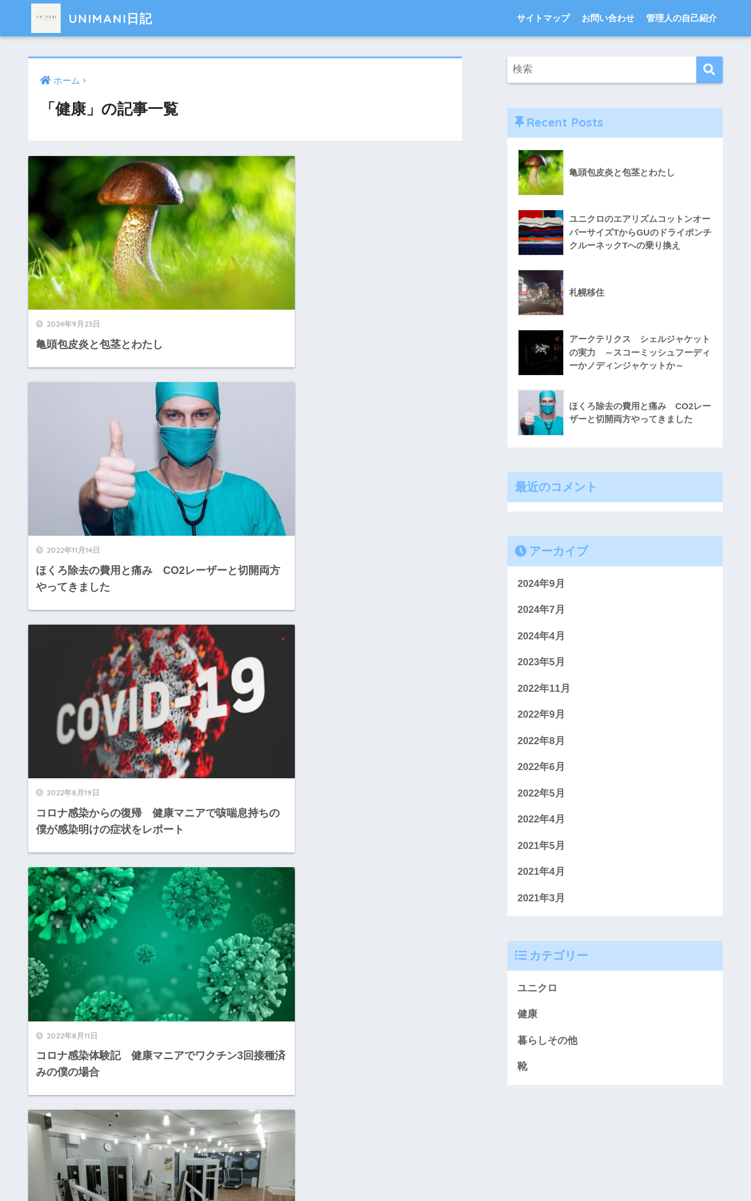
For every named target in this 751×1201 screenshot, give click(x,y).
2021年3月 (541, 899)
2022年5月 (541, 793)
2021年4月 (541, 872)
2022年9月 (541, 715)
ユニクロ (537, 990)
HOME (376, 1153)
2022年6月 (541, 768)
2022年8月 (541, 741)
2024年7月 (541, 609)
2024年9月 (541, 583)
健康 (527, 1015)
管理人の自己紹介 (681, 18)
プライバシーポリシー (374, 1174)
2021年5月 (541, 846)
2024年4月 (541, 636)
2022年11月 (543, 688)
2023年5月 (541, 662)
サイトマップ (543, 18)
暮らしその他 (547, 1042)
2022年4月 (541, 820)
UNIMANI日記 (95, 17)
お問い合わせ (607, 18)
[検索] (709, 70)
